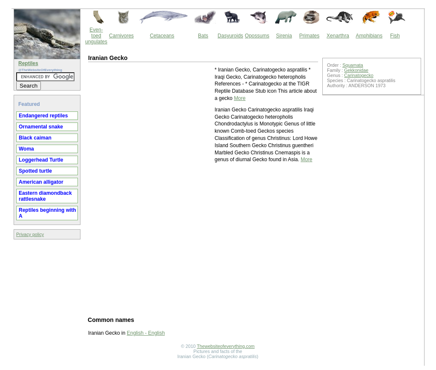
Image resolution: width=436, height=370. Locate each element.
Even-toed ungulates (96, 36)
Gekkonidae (356, 70)
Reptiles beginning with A (47, 213)
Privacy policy (30, 234)
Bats (203, 36)
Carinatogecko (358, 75)
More (239, 98)
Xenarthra (338, 36)
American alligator (41, 182)
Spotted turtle (35, 171)
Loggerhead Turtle (41, 160)
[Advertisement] (151, 119)
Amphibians (369, 36)
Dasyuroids (230, 36)
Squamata (352, 65)
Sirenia (284, 36)
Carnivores (121, 36)
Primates (309, 36)
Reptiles (28, 63)
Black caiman (35, 138)
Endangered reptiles (43, 116)
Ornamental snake (41, 127)
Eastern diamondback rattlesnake (45, 196)
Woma (26, 149)
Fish (395, 36)
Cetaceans (162, 36)
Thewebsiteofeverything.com (226, 346)
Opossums (257, 36)
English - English (146, 333)
